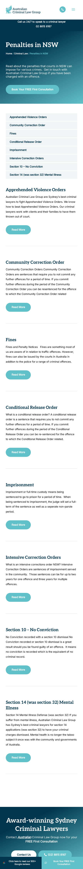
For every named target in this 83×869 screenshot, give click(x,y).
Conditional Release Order (26, 141)
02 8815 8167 (43, 26)
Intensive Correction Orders (27, 158)
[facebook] (63, 9)
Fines (13, 133)
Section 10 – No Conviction (26, 166)
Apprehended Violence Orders (28, 117)
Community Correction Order (27, 125)
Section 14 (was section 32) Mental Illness (35, 174)
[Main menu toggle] (73, 10)
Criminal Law (21, 53)
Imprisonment (18, 150)
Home (9, 53)
